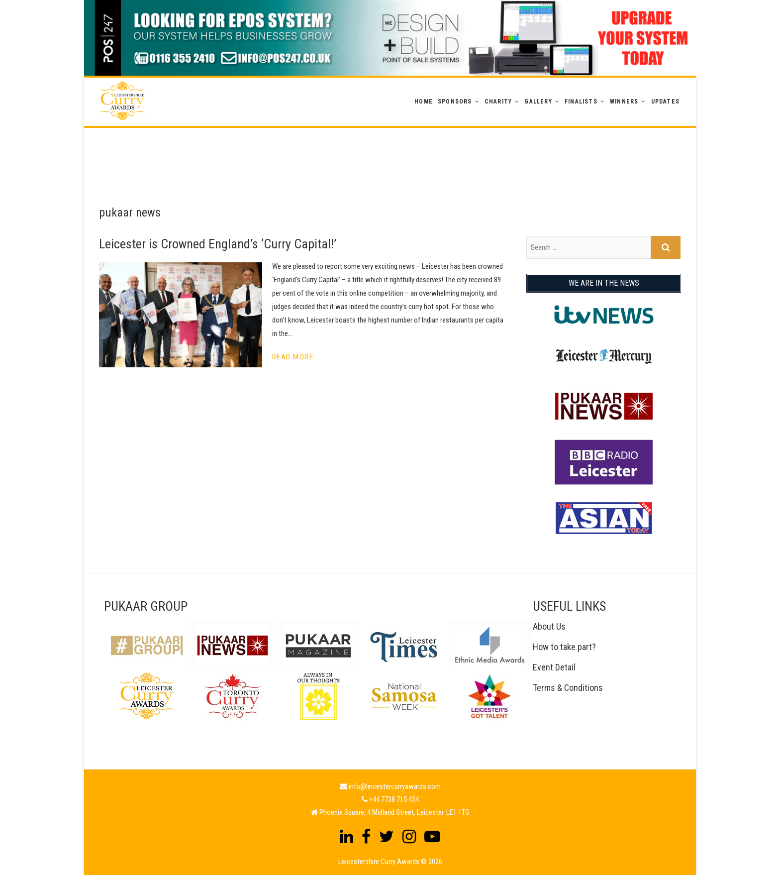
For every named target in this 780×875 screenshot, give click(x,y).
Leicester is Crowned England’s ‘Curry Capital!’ (217, 243)
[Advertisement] (390, 150)
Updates (665, 101)
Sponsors (455, 101)
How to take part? (564, 647)
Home (423, 101)
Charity (498, 101)
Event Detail (554, 667)
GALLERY (538, 101)
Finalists (581, 101)
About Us (549, 626)
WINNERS (624, 101)
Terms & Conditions (568, 687)
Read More (293, 356)
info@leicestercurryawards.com (395, 786)
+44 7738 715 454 (394, 799)
